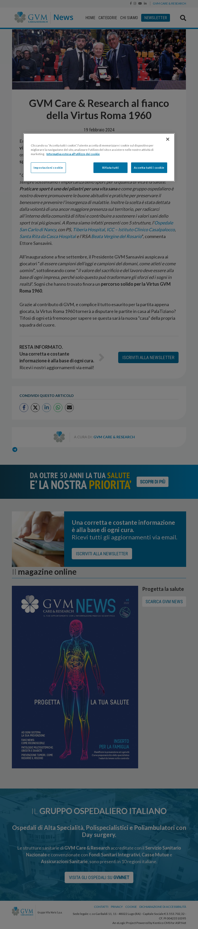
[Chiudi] (167, 139)
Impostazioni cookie (48, 167)
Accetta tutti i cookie (149, 167)
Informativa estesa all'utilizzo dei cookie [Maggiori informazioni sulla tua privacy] (73, 154)
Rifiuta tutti (110, 167)
